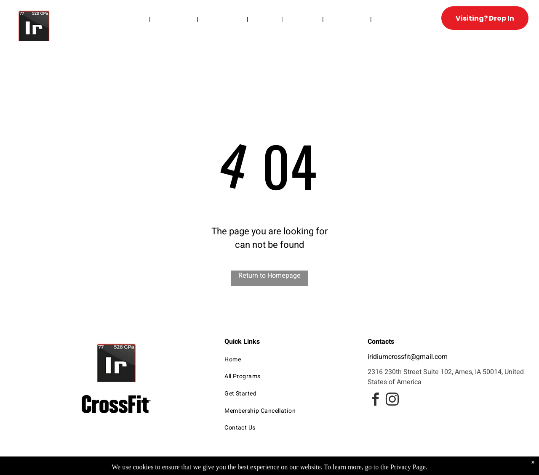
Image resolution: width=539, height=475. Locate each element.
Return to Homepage (269, 276)
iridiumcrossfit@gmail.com (408, 357)
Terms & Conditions (339, 467)
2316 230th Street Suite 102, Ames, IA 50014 (435, 372)
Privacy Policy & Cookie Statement (217, 467)
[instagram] (392, 400)
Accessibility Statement (286, 467)
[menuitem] (135, 19)
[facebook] (375, 400)
